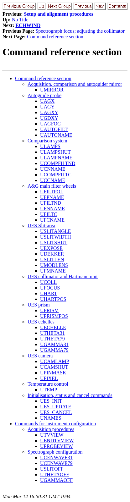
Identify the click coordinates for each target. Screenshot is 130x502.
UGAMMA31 (54, 344)
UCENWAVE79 (56, 463)
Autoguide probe (44, 95)
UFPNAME (52, 197)
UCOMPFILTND (57, 163)
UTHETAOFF (54, 474)
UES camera (40, 355)
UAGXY (49, 112)
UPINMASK (53, 372)
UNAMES (50, 418)
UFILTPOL (51, 191)
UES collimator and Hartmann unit (63, 276)
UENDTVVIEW (57, 440)
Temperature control (48, 384)
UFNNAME (52, 208)
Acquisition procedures (51, 429)
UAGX (47, 101)
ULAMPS (50, 146)
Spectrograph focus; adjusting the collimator (79, 31)
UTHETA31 (52, 333)
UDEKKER (52, 254)
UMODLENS (54, 265)
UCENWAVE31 (56, 457)
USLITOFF (51, 469)
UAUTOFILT (54, 129)
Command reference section (55, 36)
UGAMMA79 (54, 350)
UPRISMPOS (54, 316)
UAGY (47, 106)
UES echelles (41, 321)
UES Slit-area (41, 225)
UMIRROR (52, 89)
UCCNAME (52, 180)
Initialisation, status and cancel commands (70, 395)
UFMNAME (53, 270)
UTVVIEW (52, 435)
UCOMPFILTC (55, 174)
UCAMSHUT (54, 367)
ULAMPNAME (56, 157)
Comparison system (47, 140)
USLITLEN (52, 259)
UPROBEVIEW (56, 446)
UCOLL (48, 282)
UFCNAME (52, 220)
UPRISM (49, 310)
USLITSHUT (53, 242)
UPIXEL (49, 378)
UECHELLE (53, 327)
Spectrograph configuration (55, 452)
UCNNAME (52, 169)
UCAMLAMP (54, 361)
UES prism (39, 304)
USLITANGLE (55, 231)
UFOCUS (50, 287)
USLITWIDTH (55, 237)
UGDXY (49, 118)
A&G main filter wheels (52, 186)
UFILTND (50, 203)
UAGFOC (50, 123)
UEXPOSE (51, 248)
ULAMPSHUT (55, 152)
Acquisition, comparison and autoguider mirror (75, 84)
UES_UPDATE (55, 406)
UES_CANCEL (56, 412)
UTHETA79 (52, 338)
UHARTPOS (53, 299)
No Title (20, 19)
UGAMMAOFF (56, 480)
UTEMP (48, 389)
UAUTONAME (56, 135)
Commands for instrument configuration (55, 423)
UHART (48, 293)
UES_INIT (51, 401)
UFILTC (48, 214)
